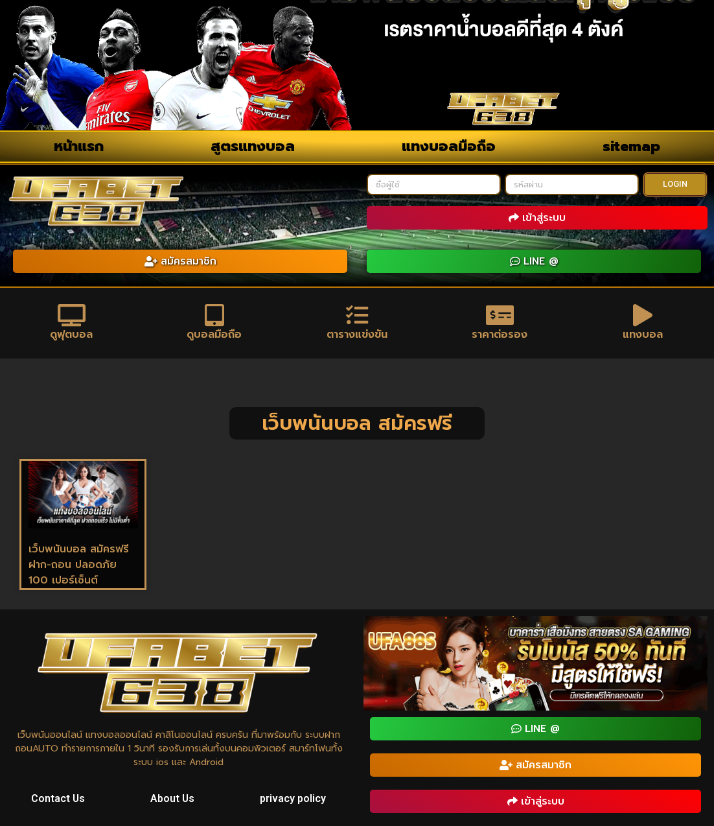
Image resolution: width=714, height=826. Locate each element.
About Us (172, 799)
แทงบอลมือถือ (449, 146)
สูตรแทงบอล (253, 146)
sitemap (631, 146)
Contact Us (58, 799)
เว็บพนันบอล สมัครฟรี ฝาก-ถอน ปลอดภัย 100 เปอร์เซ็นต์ (79, 565)
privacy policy (293, 799)
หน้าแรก (79, 146)
